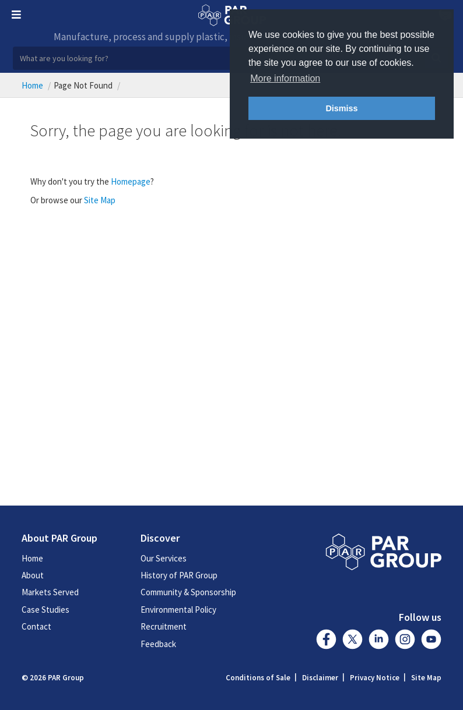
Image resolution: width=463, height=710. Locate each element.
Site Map (99, 200)
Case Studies (45, 609)
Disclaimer (320, 678)
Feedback (158, 643)
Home (32, 85)
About (33, 575)
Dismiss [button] (341, 108)
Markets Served (50, 592)
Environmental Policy (178, 609)
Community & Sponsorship (188, 592)
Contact (36, 626)
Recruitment (164, 626)
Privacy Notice (374, 678)
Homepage (130, 181)
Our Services (164, 558)
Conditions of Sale (258, 678)
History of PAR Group (179, 575)
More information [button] (285, 78)
